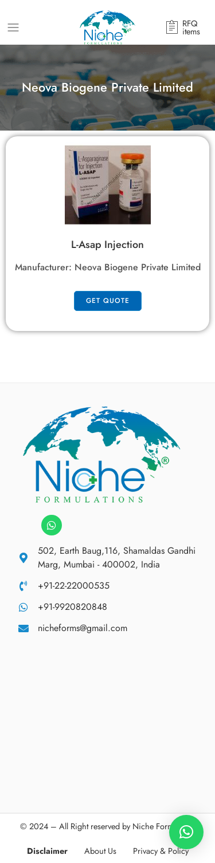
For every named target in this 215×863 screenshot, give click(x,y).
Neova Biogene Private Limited (138, 267)
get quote (108, 300)
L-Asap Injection (107, 244)
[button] (186, 832)
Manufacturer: (45, 267)
